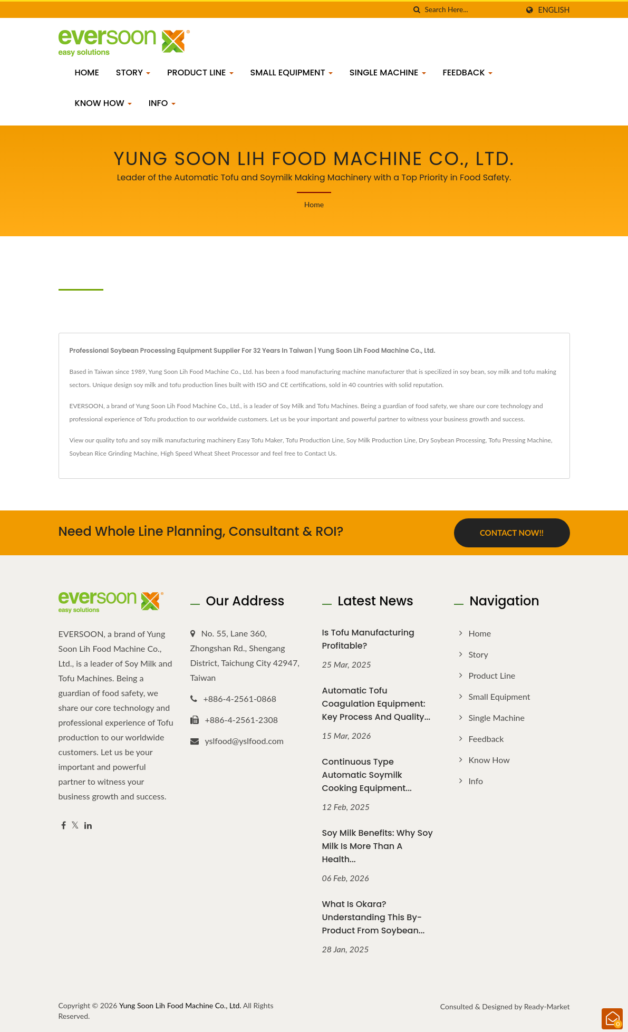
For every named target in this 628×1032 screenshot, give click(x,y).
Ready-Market (547, 1006)
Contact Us (319, 453)
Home (87, 72)
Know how (103, 103)
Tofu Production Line (314, 440)
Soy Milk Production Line (381, 440)
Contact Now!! (512, 532)
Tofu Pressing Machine (519, 440)
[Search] (471, 10)
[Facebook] (63, 825)
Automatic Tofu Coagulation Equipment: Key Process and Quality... (376, 703)
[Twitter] (75, 825)
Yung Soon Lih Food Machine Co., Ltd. (180, 1005)
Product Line (200, 72)
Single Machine (388, 72)
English (553, 10)
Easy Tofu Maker (260, 440)
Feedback (467, 72)
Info (162, 103)
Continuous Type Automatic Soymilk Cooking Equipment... (367, 775)
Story (133, 72)
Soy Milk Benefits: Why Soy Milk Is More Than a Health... (377, 846)
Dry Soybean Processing (452, 440)
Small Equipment (291, 72)
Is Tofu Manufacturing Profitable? (368, 639)
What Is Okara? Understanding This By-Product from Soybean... (373, 917)
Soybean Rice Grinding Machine (114, 453)
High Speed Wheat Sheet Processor (209, 453)
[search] (416, 10)
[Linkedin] (88, 825)
